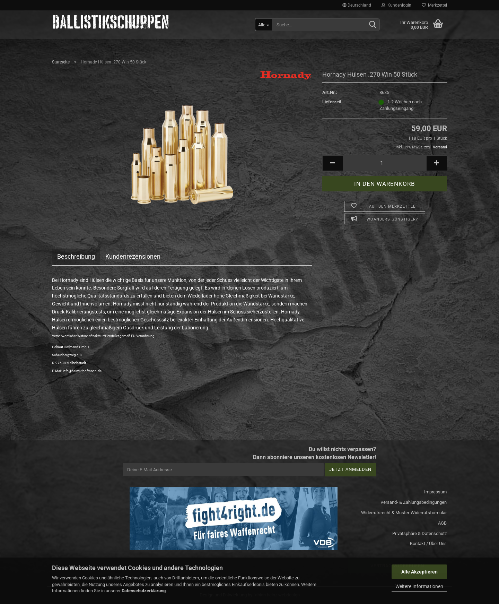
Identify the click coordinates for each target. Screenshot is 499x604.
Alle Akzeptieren (419, 572)
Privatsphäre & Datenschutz (419, 533)
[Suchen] (372, 25)
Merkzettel (434, 5)
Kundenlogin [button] (396, 5)
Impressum (435, 491)
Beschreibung (76, 256)
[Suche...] (263, 24)
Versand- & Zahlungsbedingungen (413, 502)
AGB (442, 523)
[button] (356, 5)
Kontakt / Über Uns (428, 543)
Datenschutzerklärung (144, 590)
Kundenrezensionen (132, 256)
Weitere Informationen (419, 586)
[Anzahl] (384, 163)
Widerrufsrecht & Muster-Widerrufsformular (404, 512)
